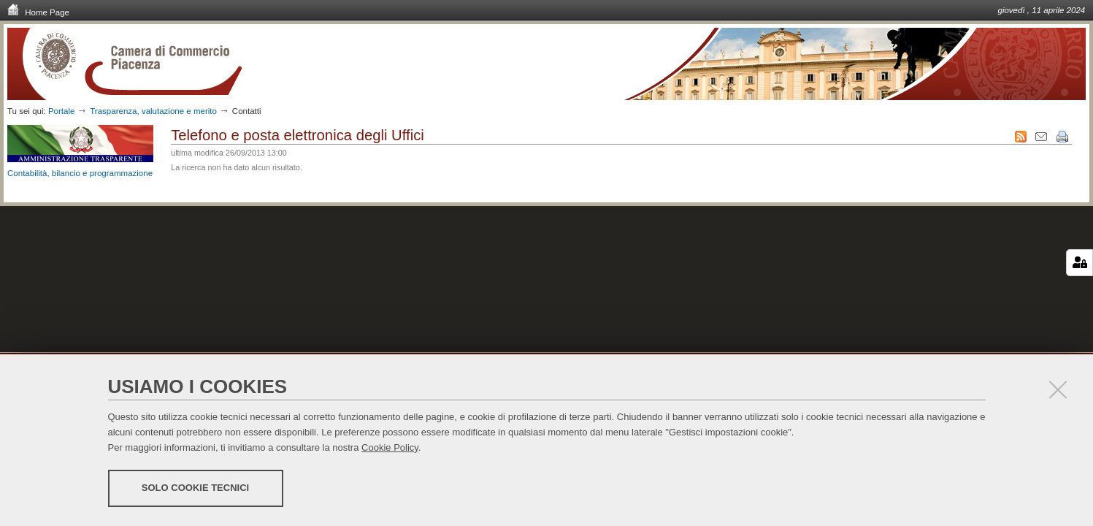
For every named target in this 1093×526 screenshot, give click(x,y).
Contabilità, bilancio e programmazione (80, 173)
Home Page (38, 12)
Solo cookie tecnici (195, 487)
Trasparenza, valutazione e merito (153, 111)
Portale (61, 111)
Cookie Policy (389, 447)
